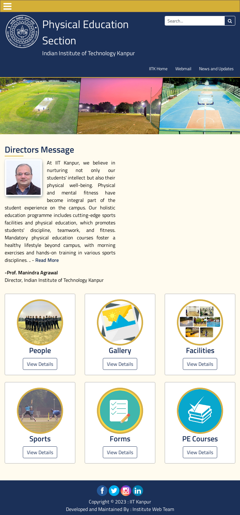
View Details (40, 364)
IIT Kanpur (140, 501)
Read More (47, 260)
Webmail (183, 68)
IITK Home (158, 68)
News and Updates (216, 68)
